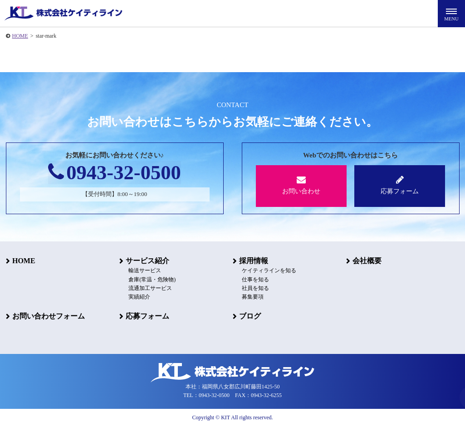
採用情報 (253, 261)
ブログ (250, 316)
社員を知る (255, 288)
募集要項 (253, 297)
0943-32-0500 (114, 173)
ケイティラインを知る (269, 271)
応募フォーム (400, 185)
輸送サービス (144, 271)
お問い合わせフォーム (48, 316)
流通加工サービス (150, 288)
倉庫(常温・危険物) (152, 279)
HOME (20, 36)
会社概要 (367, 261)
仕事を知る (255, 279)
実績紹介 (139, 297)
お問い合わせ (301, 185)
